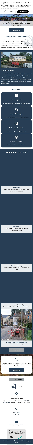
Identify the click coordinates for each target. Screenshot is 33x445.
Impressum (5, 440)
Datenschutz (11, 440)
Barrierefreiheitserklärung (19, 440)
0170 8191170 (16, 414)
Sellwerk (16, 442)
